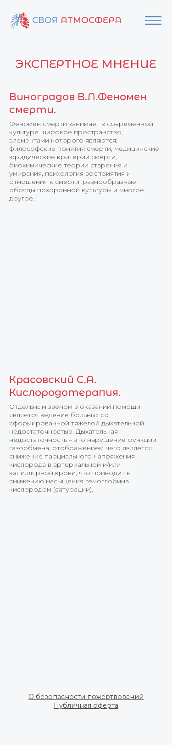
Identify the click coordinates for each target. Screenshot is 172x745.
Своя (77, 20)
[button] (86, 697)
